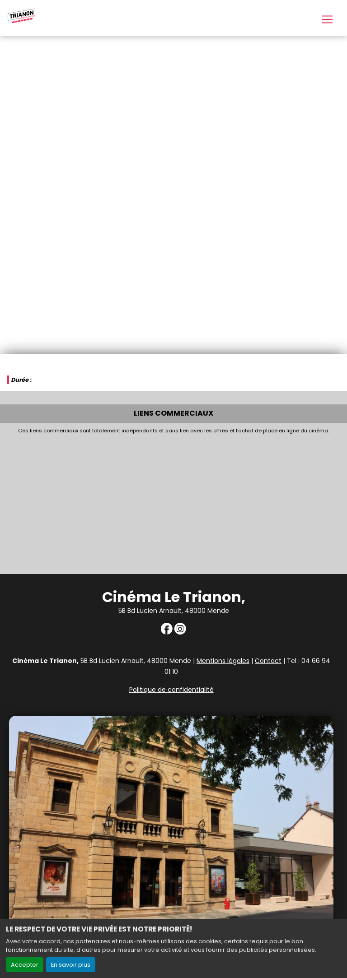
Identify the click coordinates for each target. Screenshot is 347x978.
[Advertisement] (173, 501)
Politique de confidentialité (171, 689)
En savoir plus (70, 965)
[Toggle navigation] (327, 19)
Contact (268, 660)
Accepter (24, 965)
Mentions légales (223, 660)
